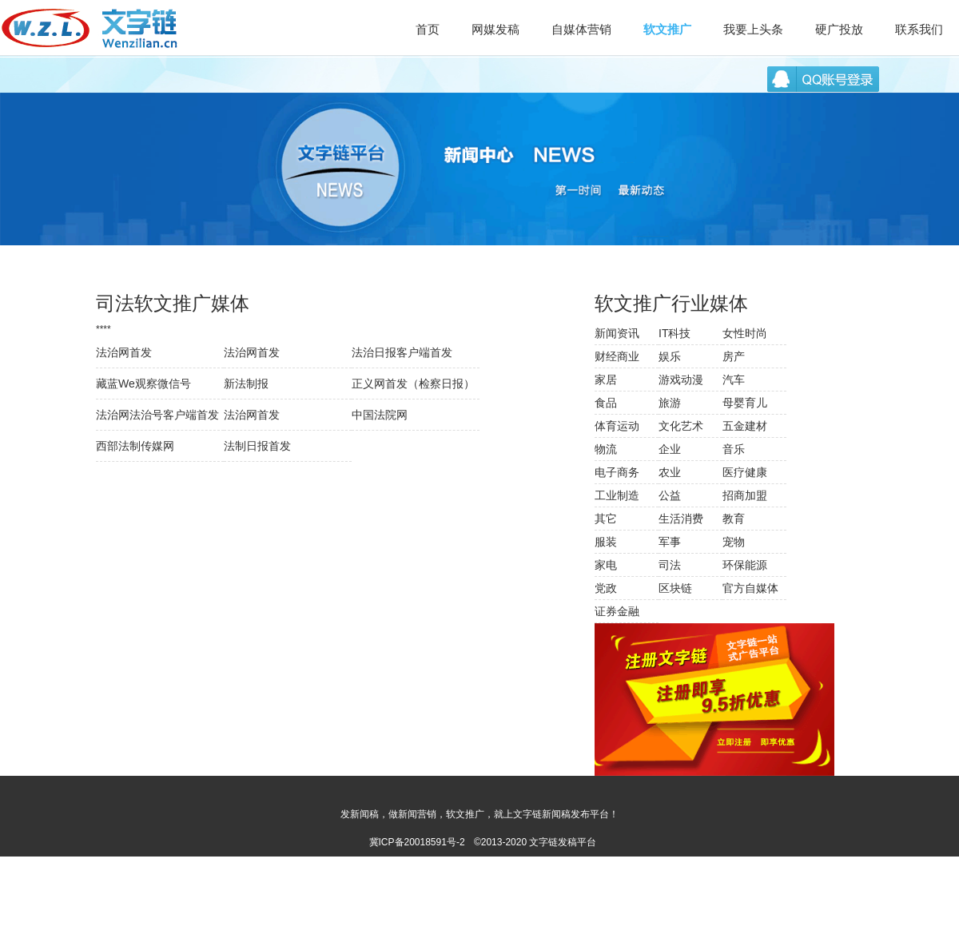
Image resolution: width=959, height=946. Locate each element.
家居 (606, 379)
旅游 (670, 402)
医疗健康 (744, 472)
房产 (733, 356)
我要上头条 (753, 29)
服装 (606, 541)
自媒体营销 (581, 29)
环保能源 (744, 564)
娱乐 (670, 356)
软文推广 (667, 29)
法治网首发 (124, 352)
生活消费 (681, 518)
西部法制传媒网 (135, 445)
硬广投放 (839, 29)
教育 (733, 518)
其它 (606, 518)
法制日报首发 (257, 445)
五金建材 (744, 425)
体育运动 (617, 425)
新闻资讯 (617, 333)
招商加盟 (744, 495)
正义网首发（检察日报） (413, 383)
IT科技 (674, 333)
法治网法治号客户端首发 (157, 414)
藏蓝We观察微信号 (143, 383)
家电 (606, 564)
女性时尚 (744, 333)
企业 (670, 449)
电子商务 (617, 472)
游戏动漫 (681, 379)
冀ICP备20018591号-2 (417, 842)
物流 (606, 449)
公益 (670, 495)
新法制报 (246, 383)
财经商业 (617, 356)
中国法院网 (380, 414)
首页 (428, 29)
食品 (606, 402)
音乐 (733, 449)
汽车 (733, 379)
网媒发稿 (495, 29)
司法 (670, 564)
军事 (670, 541)
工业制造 (617, 495)
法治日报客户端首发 (402, 352)
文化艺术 (681, 425)
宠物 (733, 541)
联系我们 (919, 29)
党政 (606, 588)
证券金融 (617, 611)
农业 (670, 472)
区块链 (675, 588)
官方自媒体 (750, 588)
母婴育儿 (744, 402)
